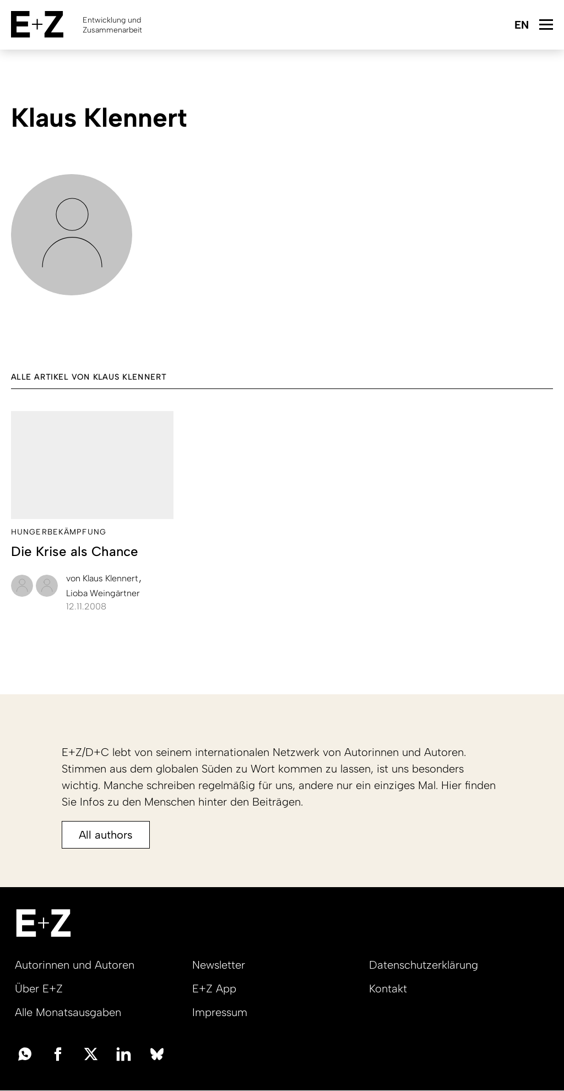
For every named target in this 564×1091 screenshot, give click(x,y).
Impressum (219, 1012)
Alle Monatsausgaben (68, 1012)
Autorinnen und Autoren (74, 964)
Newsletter (218, 964)
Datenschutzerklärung (423, 964)
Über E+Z (39, 988)
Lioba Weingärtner (103, 593)
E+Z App (214, 988)
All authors (106, 834)
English (521, 26)
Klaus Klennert (103, 578)
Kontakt (388, 988)
